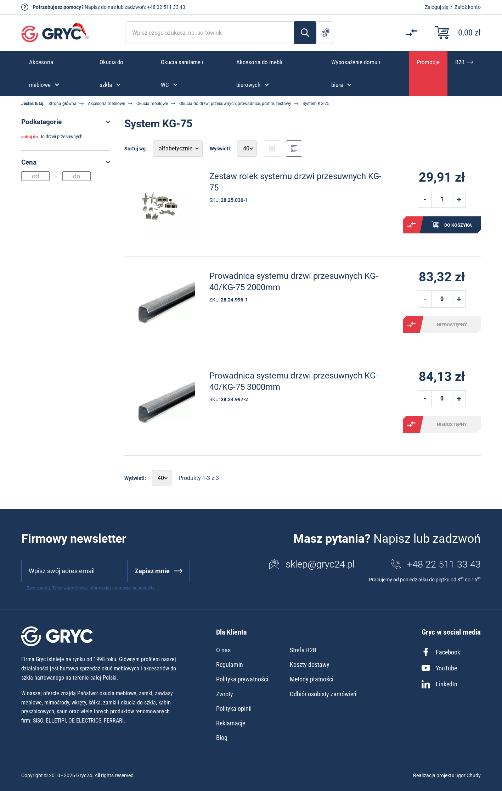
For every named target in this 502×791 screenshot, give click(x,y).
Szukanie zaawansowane (325, 32)
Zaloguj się (436, 7)
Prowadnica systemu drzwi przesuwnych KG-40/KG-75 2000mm (293, 281)
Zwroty (224, 694)
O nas (223, 650)
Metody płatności (311, 679)
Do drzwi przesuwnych (61, 136)
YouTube (439, 668)
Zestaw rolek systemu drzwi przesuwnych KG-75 (295, 181)
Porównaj (411, 224)
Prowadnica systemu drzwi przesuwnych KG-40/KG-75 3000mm (293, 381)
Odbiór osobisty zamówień (323, 694)
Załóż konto (468, 7)
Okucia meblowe (152, 103)
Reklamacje (230, 723)
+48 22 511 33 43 (166, 7)
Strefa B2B (303, 650)
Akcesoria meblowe (106, 103)
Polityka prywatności (242, 679)
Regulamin (229, 664)
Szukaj (305, 32)
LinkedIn (439, 684)
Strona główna (63, 103)
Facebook (441, 652)
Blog (221, 737)
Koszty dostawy (309, 664)
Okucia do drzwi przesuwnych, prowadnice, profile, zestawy (235, 103)
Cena (28, 162)
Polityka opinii (234, 708)
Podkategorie (41, 121)
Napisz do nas (100, 7)
